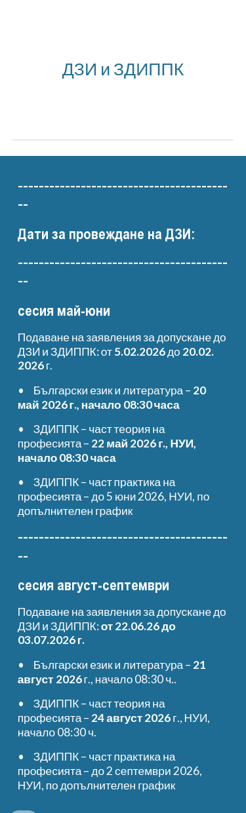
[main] (123, 69)
